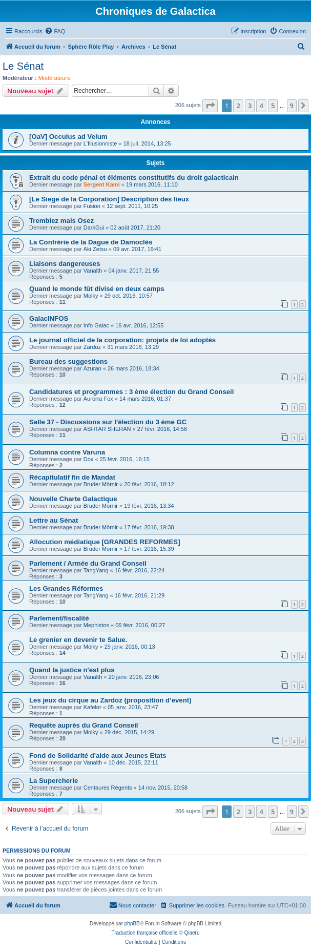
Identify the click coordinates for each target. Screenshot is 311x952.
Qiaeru (191, 933)
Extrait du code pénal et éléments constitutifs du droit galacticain (134, 177)
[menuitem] (55, 31)
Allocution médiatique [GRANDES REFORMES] (104, 542)
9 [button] (292, 105)
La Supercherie (53, 780)
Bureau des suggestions (68, 361)
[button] (210, 105)
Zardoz (92, 347)
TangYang (96, 570)
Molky (91, 296)
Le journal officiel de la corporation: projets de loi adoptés (122, 340)
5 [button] (273, 105)
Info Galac (96, 325)
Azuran (92, 368)
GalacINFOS (48, 318)
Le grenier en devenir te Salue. (78, 640)
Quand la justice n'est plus (72, 670)
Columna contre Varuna (67, 452)
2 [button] (238, 105)
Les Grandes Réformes (66, 588)
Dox (89, 459)
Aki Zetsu (95, 249)
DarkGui (94, 227)
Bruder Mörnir (101, 484)
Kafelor (92, 707)
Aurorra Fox (98, 399)
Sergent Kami (102, 184)
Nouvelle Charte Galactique (73, 499)
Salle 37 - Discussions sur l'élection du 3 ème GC (107, 422)
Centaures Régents (108, 787)
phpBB (132, 923)
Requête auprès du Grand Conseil (83, 725)
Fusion (92, 206)
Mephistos (96, 625)
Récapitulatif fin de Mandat (72, 477)
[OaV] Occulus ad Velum (68, 136)
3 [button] (250, 105)
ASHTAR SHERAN (107, 429)
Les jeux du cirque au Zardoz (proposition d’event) (110, 700)
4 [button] (261, 105)
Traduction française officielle (145, 933)
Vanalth (93, 270)
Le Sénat (23, 66)
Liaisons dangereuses (64, 263)
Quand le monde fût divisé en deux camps (96, 289)
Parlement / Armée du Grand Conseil (88, 563)
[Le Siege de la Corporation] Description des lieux (109, 199)
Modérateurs (54, 78)
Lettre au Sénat (53, 520)
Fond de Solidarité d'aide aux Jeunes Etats (98, 755)
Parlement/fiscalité (59, 618)
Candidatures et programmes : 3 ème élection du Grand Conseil (131, 392)
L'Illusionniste (100, 143)
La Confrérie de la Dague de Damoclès (90, 242)
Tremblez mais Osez (61, 220)
